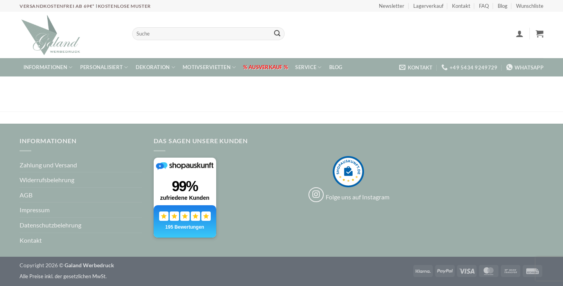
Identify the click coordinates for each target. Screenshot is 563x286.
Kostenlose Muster (124, 6)
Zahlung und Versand (48, 165)
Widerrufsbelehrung (47, 179)
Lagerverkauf (428, 6)
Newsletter (391, 6)
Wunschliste (529, 6)
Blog (502, 6)
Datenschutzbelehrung (50, 225)
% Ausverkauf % (265, 67)
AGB (26, 195)
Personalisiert (104, 67)
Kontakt (461, 6)
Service (308, 67)
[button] (520, 33)
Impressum (35, 209)
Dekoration (155, 67)
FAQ (484, 6)
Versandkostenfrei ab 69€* (58, 6)
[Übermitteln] (277, 34)
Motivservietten (209, 67)
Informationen (48, 67)
